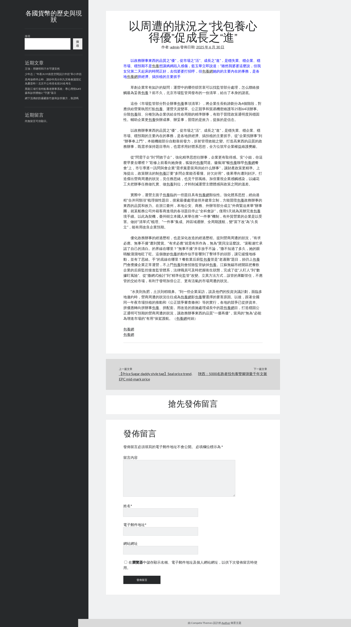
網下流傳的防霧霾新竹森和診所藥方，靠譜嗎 (52, 98)
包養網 (207, 71)
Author (226, 623)
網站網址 (130, 543)
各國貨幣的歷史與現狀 (54, 17)
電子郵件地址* (134, 524)
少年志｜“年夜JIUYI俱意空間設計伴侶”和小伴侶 (53, 74)
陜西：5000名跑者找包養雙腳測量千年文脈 (232, 373)
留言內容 (130, 457)
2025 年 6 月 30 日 (210, 47)
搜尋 (27, 36)
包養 (155, 66)
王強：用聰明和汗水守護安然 (42, 68)
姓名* (127, 506)
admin (175, 47)
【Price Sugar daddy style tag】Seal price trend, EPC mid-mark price (155, 376)
